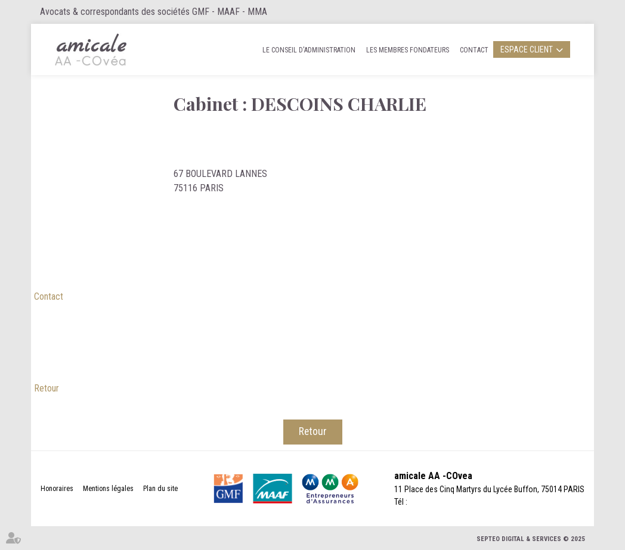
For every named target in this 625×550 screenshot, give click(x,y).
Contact (474, 50)
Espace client (526, 49)
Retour (46, 388)
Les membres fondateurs (407, 50)
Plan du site (160, 488)
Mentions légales (108, 488)
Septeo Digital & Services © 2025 (531, 539)
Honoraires (57, 488)
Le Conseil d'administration (308, 50)
